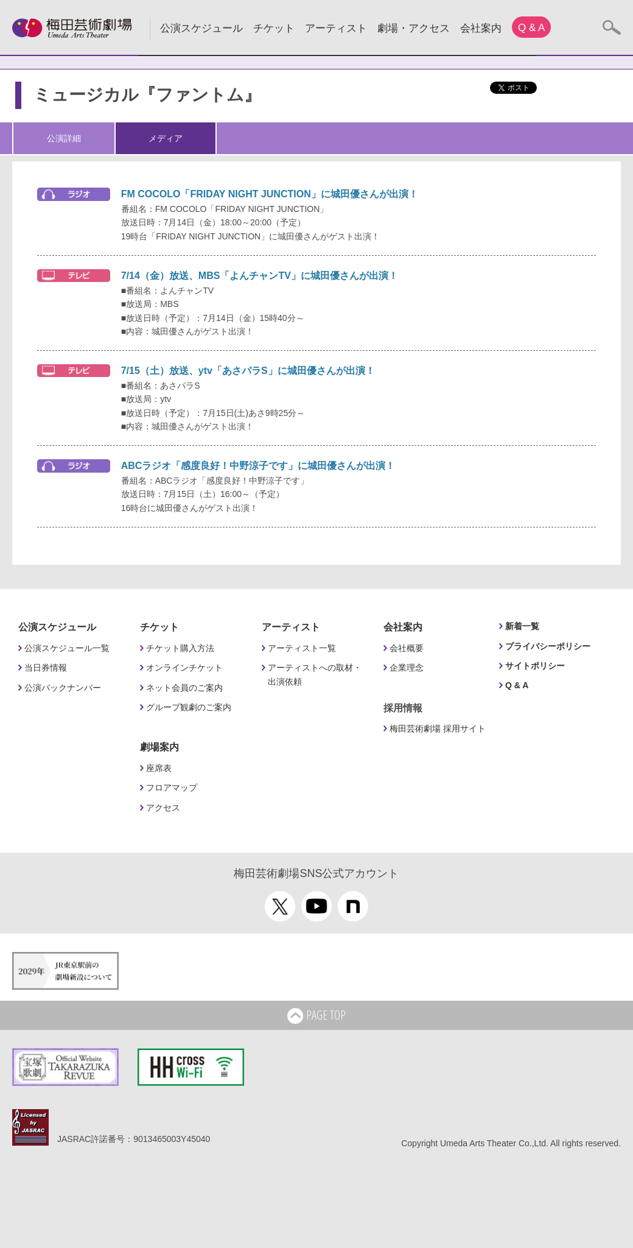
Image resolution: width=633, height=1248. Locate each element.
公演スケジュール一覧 (67, 648)
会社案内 (481, 28)
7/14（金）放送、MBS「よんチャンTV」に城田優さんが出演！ (259, 275)
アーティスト (336, 28)
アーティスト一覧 (302, 648)
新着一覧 (522, 626)
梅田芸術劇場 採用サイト (438, 728)
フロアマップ (171, 787)
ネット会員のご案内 (184, 688)
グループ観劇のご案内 (188, 707)
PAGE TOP (316, 1016)
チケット (274, 28)
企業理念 (407, 667)
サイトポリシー (535, 666)
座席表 (159, 768)
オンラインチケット (184, 667)
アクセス (163, 808)
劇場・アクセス (413, 28)
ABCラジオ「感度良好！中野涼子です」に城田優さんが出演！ (258, 465)
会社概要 (407, 648)
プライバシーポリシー (547, 646)
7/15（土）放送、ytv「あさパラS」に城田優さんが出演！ (248, 370)
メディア (166, 138)
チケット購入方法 (180, 648)
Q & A (531, 27)
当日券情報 (45, 667)
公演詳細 (64, 138)
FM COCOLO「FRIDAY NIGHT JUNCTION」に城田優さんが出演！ (269, 194)
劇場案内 (159, 747)
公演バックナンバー (62, 688)
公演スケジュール (201, 28)
